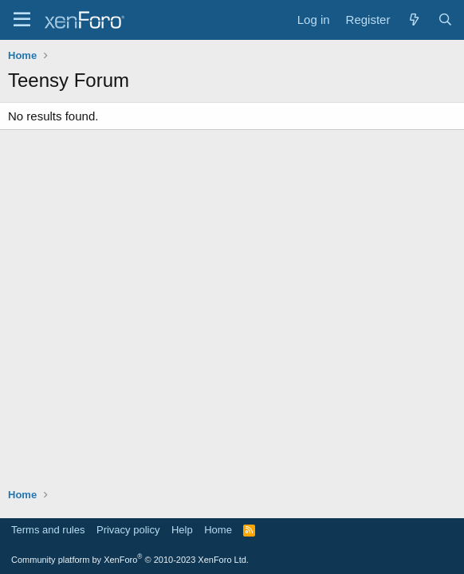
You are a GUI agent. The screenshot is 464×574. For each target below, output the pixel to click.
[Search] (445, 19)
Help (182, 530)
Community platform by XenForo (130, 559)
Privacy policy (127, 530)
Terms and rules (48, 530)
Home (218, 530)
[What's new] (413, 19)
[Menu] (22, 20)
